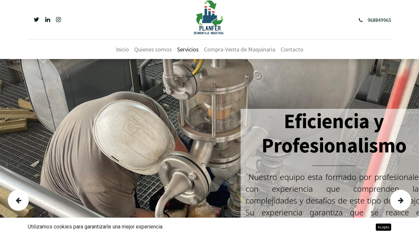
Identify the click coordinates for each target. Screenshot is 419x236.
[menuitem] (122, 49)
